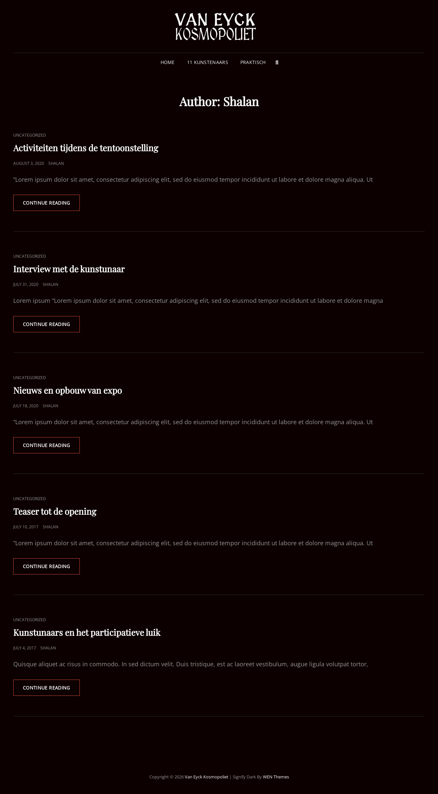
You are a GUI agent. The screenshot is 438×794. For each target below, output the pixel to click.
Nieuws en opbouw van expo (67, 390)
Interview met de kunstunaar (69, 269)
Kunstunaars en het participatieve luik (86, 632)
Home (168, 62)
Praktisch (253, 62)
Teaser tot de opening (54, 511)
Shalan (56, 163)
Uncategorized (29, 135)
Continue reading (51, 205)
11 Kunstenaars (207, 62)
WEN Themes (276, 777)
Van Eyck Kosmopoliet (206, 777)
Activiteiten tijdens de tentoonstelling (85, 148)
